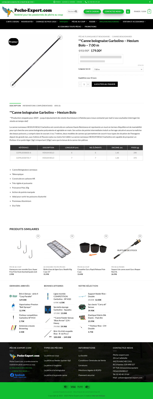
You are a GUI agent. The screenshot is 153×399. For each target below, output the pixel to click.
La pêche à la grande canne (55, 375)
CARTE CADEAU (12, 22)
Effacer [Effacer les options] (141, 65)
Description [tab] (15, 106)
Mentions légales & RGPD (89, 370)
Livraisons (82, 365)
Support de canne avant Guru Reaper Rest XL (125, 270)
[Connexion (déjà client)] (128, 11)
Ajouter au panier (104, 84)
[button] (142, 11)
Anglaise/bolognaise (109, 21)
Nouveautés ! (27, 22)
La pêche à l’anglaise (52, 365)
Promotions (90, 27)
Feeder (93, 21)
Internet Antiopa (98, 396)
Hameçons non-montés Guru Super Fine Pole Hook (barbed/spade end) (23, 270)
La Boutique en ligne (62, 392)
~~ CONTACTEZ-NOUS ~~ (20, 371)
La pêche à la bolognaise (54, 370)
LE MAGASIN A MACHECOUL (21, 368)
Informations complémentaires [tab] (37, 106)
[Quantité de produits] (84, 84)
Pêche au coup (79, 21)
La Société (82, 355)
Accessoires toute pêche (70, 26)
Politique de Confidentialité (87, 392)
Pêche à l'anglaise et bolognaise (94, 37)
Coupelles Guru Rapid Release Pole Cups (91, 270)
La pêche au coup (51, 355)
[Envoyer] (76, 11)
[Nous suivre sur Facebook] (150, 2)
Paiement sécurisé (86, 375)
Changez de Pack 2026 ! (46, 22)
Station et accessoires (134, 21)
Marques (65, 21)
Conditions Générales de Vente (92, 360)
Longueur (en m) (84, 69)
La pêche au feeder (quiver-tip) (57, 360)
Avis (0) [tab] (57, 106)
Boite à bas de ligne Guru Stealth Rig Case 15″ (58, 270)
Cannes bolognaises (122, 37)
